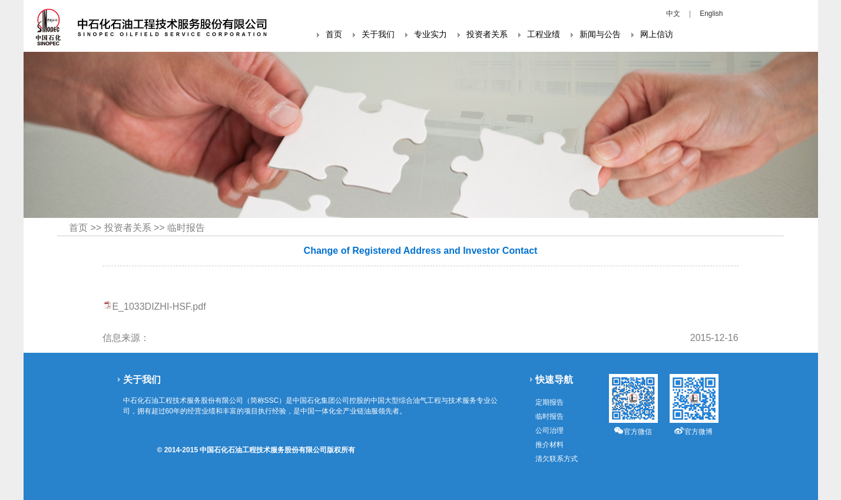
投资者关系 (487, 34)
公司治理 (549, 430)
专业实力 (430, 34)
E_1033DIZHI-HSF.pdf (159, 307)
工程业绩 (543, 34)
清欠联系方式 (556, 459)
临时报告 (186, 228)
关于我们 (378, 34)
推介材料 (549, 445)
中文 (673, 13)
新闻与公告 (600, 34)
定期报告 (549, 402)
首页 (334, 34)
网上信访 (656, 34)
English (711, 13)
